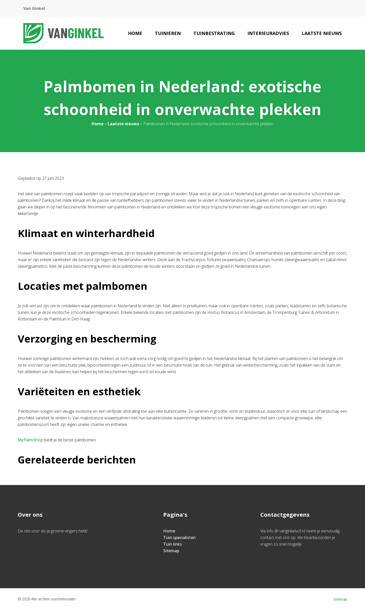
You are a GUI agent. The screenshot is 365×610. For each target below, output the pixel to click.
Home (135, 33)
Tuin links (172, 544)
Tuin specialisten (179, 537)
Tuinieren (168, 33)
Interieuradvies (268, 33)
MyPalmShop (30, 440)
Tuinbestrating (214, 33)
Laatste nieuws (322, 33)
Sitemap (171, 550)
